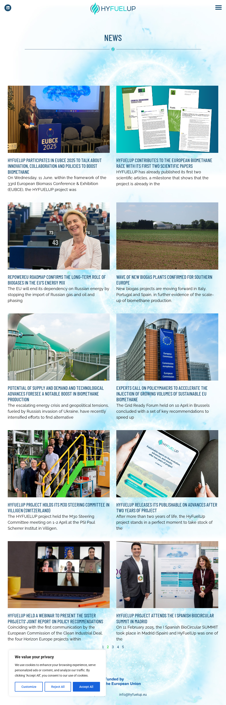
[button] (218, 7)
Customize (28, 686)
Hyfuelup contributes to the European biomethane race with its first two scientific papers (164, 165)
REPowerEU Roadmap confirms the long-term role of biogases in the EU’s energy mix (57, 282)
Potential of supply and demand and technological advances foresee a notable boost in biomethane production (56, 396)
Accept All (86, 686)
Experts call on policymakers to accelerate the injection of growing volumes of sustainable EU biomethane (162, 396)
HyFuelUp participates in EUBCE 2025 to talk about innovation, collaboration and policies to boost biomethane (55, 168)
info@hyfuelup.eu (133, 697)
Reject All (58, 686)
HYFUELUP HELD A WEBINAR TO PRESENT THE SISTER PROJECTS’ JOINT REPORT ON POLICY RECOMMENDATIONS (55, 620)
